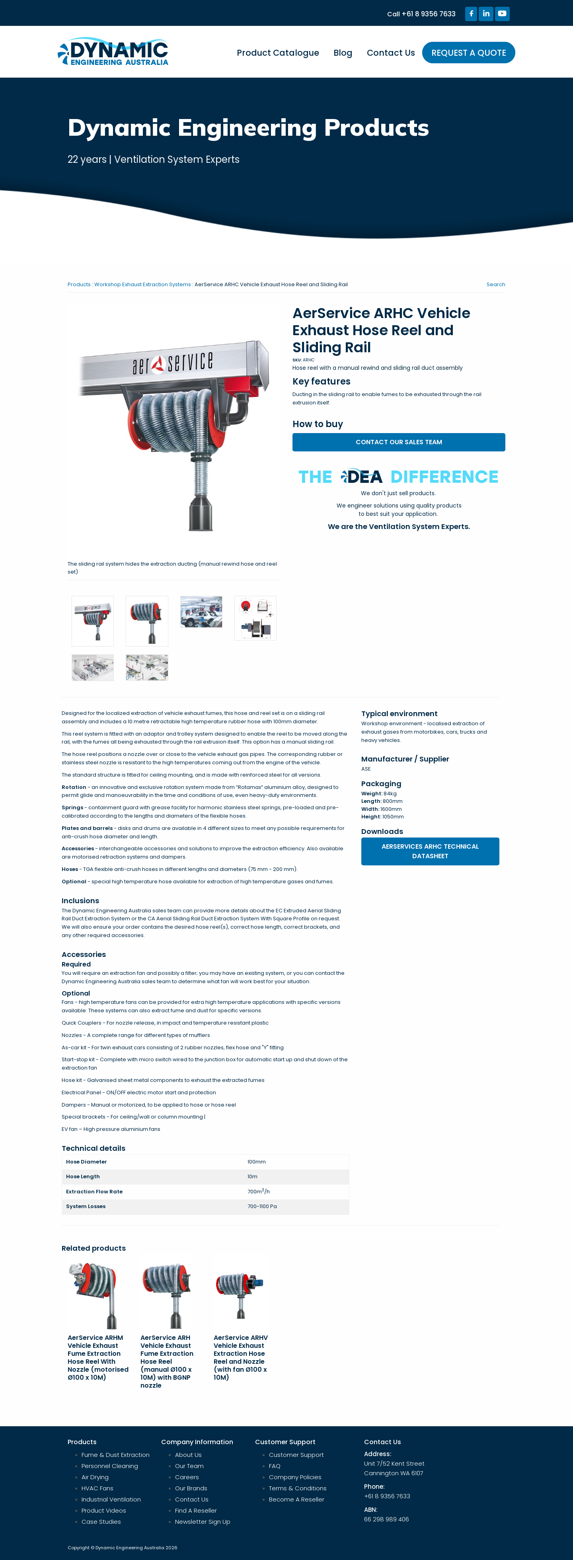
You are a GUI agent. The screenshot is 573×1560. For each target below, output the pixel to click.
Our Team (189, 1466)
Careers (187, 1477)
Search (496, 284)
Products (79, 284)
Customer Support (296, 1455)
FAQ (275, 1466)
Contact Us (391, 53)
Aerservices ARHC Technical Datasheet (430, 851)
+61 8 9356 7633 (428, 14)
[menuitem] (278, 56)
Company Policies (295, 1477)
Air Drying (95, 1477)
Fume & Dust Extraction (116, 1455)
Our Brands (191, 1488)
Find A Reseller (196, 1510)
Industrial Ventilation (111, 1499)
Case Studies (101, 1521)
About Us (188, 1455)
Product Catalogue (278, 53)
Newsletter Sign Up (202, 1521)
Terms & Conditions (298, 1488)
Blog (343, 53)
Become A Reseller (296, 1499)
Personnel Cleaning (110, 1466)
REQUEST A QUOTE (468, 53)
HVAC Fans (97, 1488)
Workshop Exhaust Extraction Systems (142, 284)
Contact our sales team (399, 442)
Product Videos (104, 1510)
